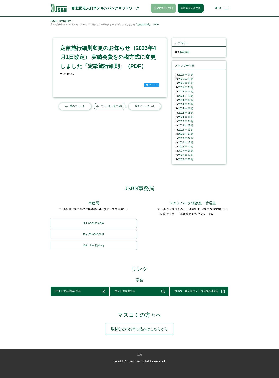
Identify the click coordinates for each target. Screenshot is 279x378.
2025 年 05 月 (185, 87)
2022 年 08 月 (185, 150)
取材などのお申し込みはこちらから (139, 329)
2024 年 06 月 (185, 108)
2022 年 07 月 (185, 155)
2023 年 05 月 (185, 134)
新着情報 (184, 52)
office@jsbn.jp (94, 245)
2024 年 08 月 (185, 104)
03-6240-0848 (94, 223)
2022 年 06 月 (185, 159)
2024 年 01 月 (185, 117)
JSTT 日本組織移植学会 (79, 291)
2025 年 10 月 (185, 79)
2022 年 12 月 (185, 142)
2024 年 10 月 (185, 95)
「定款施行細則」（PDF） (148, 24)
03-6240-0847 (93, 234)
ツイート (151, 85)
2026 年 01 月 (185, 74)
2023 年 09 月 (185, 121)
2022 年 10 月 (185, 146)
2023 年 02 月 (185, 138)
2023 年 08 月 (185, 125)
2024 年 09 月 (185, 100)
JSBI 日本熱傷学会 (139, 291)
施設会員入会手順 (191, 8)
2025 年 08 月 (185, 83)
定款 (139, 354)
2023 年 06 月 (185, 129)
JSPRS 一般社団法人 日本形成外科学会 (199, 291)
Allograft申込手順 (163, 8)
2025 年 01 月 (185, 91)
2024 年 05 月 (185, 112)
